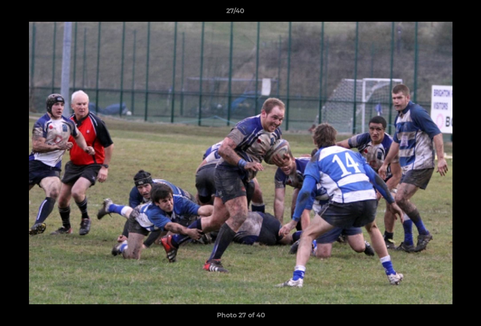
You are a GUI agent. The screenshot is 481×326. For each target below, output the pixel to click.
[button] (443, 13)
